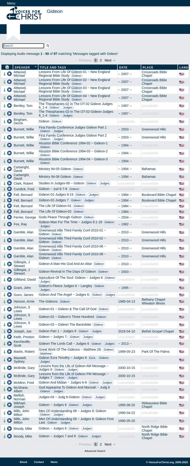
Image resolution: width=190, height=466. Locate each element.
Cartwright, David (22, 169)
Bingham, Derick (21, 121)
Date (123, 67)
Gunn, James (23, 295)
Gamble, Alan (23, 232)
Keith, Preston (24, 337)
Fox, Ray (20, 224)
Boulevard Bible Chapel (159, 195)
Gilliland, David (25, 279)
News (54, 462)
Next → (110, 60)
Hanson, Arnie (24, 301)
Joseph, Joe (23, 331)
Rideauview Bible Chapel (154, 405)
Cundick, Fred (24, 189)
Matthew (46, 353)
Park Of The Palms (155, 351)
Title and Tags (53, 67)
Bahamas (149, 169)
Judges (68, 107)
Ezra (92, 358)
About (23, 462)
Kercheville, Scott (22, 343)
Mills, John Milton (21, 412)
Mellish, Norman (19, 397)
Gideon (77, 75)
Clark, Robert (23, 183)
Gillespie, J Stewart (22, 263)
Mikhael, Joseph (20, 405)
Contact (39, 462)
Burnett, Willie (24, 129)
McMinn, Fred (24, 383)
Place (148, 67)
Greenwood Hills (154, 129)
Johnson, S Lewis (22, 309)
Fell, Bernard (23, 195)
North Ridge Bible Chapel (155, 428)
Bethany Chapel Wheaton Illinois (153, 301)
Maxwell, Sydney (20, 359)
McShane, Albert (21, 389)
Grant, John (22, 288)
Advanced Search (95, 451)
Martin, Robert (24, 351)
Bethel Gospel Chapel (158, 331)
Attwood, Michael (20, 73)
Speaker (22, 67)
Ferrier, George (25, 217)
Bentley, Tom (23, 106)
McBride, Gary (24, 368)
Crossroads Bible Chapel (154, 73)
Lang (183, 67)
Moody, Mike (23, 428)
